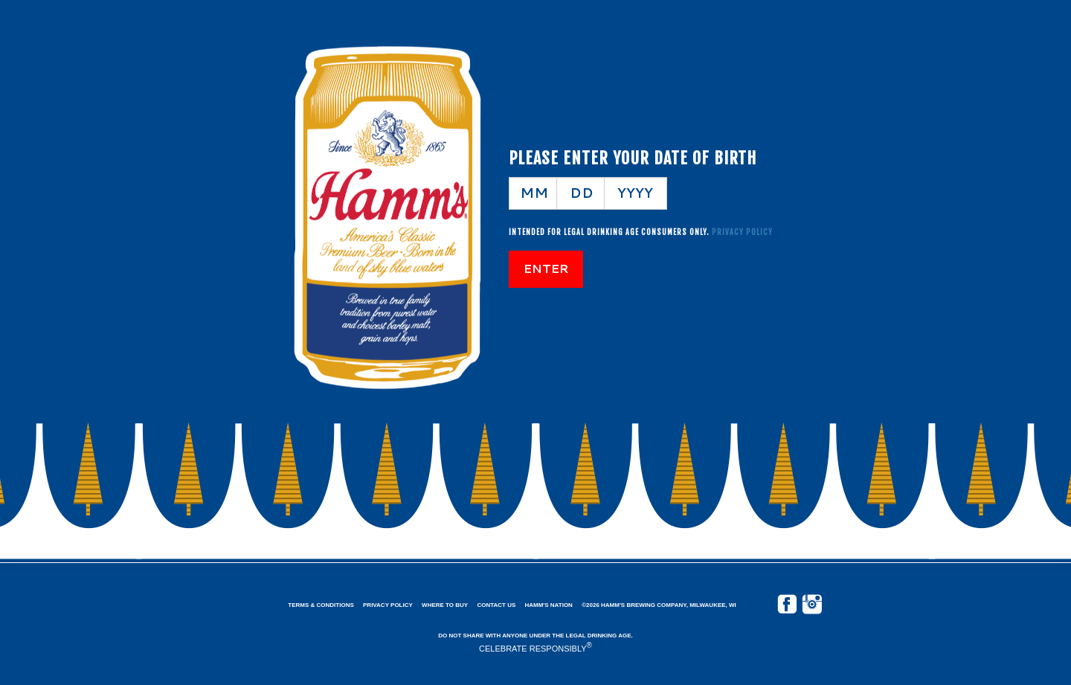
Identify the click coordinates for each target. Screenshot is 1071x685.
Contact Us (496, 605)
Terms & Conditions (320, 605)
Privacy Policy (388, 605)
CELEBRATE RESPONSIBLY (532, 648)
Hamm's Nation (548, 605)
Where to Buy (445, 605)
